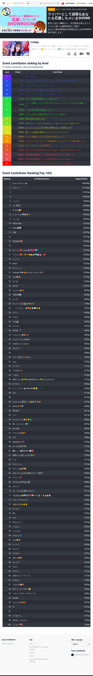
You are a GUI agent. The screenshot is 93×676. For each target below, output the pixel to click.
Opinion (31, 656)
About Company (7, 644)
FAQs (31, 644)
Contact (32, 652)
